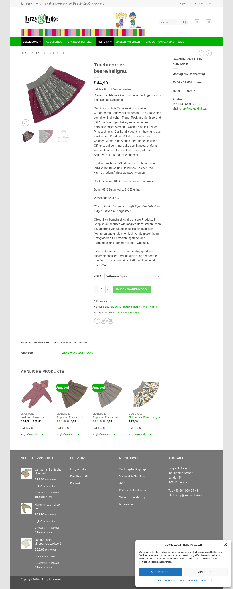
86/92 (81, 353)
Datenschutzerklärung (165, 580)
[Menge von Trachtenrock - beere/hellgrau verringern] (96, 289)
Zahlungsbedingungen (133, 469)
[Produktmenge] (102, 289)
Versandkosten (122, 89)
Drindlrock (135, 312)
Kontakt (199, 3)
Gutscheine (166, 41)
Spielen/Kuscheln (129, 41)
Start (25, 53)
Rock (111, 312)
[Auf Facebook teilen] (97, 321)
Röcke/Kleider (140, 306)
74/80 (73, 353)
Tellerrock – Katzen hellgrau (145, 417)
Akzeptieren (161, 572)
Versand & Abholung (132, 476)
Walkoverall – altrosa (33, 417)
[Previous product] (209, 53)
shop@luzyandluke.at (193, 108)
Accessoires (54, 41)
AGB (122, 483)
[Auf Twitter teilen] (104, 321)
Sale (181, 41)
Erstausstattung (81, 41)
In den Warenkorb (131, 289)
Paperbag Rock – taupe (70, 417)
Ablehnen (206, 572)
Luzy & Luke (78, 469)
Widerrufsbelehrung (132, 497)
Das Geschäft (79, 476)
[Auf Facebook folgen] (207, 3)
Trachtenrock (122, 312)
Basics (150, 41)
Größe (97, 276)
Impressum (206, 580)
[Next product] (201, 53)
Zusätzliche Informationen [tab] (39, 342)
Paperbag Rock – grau (106, 417)
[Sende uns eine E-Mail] (210, 3)
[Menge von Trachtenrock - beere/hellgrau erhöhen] (108, 289)
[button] (226, 544)
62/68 (65, 353)
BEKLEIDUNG (32, 41)
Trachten (60, 53)
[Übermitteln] (184, 22)
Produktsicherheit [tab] (74, 342)
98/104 (90, 353)
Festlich (105, 41)
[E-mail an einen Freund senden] (110, 321)
